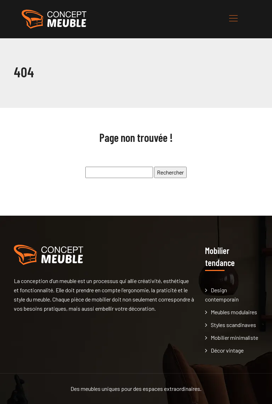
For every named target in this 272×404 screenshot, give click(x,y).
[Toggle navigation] (233, 19)
